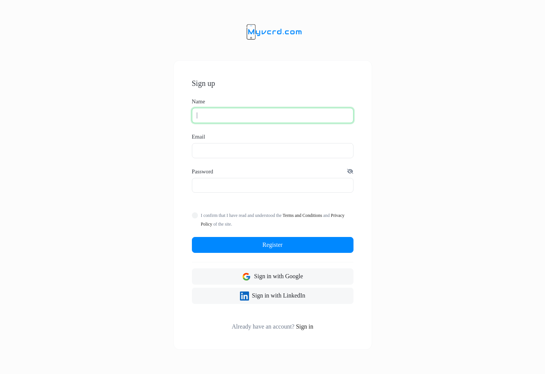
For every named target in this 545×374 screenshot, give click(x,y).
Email (198, 137)
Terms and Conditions (302, 215)
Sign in (304, 326)
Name (198, 101)
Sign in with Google (272, 276)
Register (272, 245)
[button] (350, 171)
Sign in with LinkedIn (272, 296)
